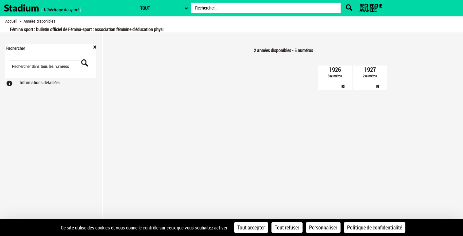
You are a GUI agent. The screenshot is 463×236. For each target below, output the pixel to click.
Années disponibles (39, 21)
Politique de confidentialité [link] (374, 227)
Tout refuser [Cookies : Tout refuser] (287, 227)
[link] (335, 78)
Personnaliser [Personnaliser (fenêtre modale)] (323, 227)
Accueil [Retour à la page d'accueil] (11, 21)
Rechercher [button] (15, 48)
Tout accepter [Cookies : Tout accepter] (251, 227)
